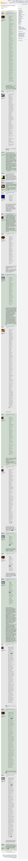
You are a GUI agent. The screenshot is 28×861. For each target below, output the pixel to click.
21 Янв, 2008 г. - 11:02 (10, 152)
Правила (8, 5)
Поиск (18, 2)
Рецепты (10, 0)
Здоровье (20, 12)
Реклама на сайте (22, 2)
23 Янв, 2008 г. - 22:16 (10, 553)
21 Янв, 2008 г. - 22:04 (10, 274)
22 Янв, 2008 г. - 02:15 (10, 326)
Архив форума (3, 5)
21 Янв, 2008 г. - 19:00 (10, 182)
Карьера (20, 15)
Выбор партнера (21, 35)
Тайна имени (18, 1)
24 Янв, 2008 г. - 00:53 (10, 709)
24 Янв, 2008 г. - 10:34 (10, 844)
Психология (20, 11)
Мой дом (20, 20)
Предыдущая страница (11, 10)
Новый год (20, 10)
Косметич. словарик (22, 28)
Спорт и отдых (21, 18)
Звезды (20, 22)
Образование (21, 16)
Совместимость (21, 33)
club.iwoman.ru (12, 857)
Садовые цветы (21, 27)
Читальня (20, 21)
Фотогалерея (13, 5)
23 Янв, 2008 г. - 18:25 (10, 466)
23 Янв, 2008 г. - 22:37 (10, 578)
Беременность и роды (20, 0)
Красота (20, 13)
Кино (19, 23)
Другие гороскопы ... (22, 36)
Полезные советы (21, 14)
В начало (20, 8)
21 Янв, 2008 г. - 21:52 (10, 233)
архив (14, 2)
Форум (12, 2)
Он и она (20, 17)
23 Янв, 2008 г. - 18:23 (10, 414)
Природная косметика (24, 1)
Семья (20, 19)
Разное (20, 24)
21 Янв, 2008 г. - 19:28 (10, 192)
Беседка (2, 8)
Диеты (15, 0)
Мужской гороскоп (22, 34)
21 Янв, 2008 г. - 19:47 (10, 213)
